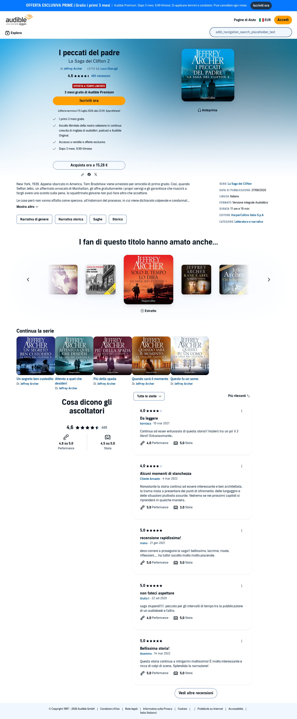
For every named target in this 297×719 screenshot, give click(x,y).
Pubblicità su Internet (211, 709)
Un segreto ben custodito (34, 379)
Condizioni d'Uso (110, 709)
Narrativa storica (71, 219)
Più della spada (118, 379)
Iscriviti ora (89, 101)
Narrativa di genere (34, 219)
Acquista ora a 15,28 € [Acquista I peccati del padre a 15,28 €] (89, 165)
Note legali (131, 709)
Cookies (183, 709)
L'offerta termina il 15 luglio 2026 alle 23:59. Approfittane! (89, 110)
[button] (82, 174)
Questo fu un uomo (211, 379)
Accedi (283, 20)
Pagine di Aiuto (245, 20)
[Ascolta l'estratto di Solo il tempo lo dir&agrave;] (148, 311)
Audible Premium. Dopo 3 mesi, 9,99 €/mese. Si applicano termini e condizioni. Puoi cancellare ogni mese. (136, 5)
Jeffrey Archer (29, 384)
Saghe (98, 219)
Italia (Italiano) (148, 712)
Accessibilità (236, 709)
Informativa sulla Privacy (158, 709)
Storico (117, 219)
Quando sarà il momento (170, 379)
